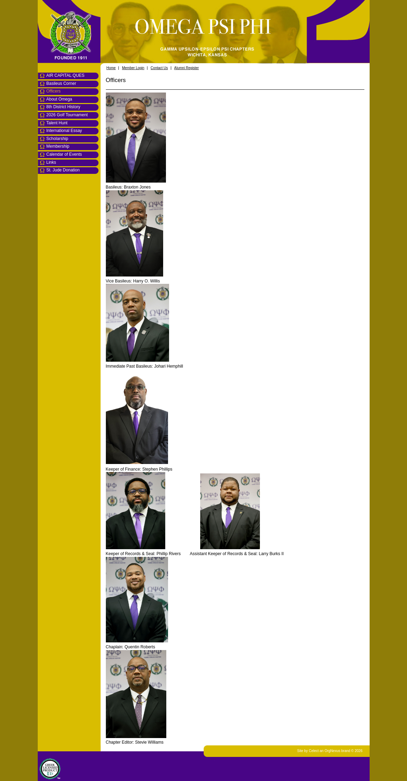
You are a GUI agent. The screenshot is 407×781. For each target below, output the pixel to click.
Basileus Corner (61, 83)
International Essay (64, 130)
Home (111, 68)
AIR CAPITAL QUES (65, 75)
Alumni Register (186, 68)
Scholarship (57, 138)
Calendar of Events (64, 154)
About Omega (59, 99)
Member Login (133, 68)
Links (51, 162)
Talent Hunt (57, 122)
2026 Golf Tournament (67, 114)
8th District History (63, 106)
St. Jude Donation (63, 170)
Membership (58, 146)
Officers (53, 91)
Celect (314, 751)
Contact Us (159, 68)
